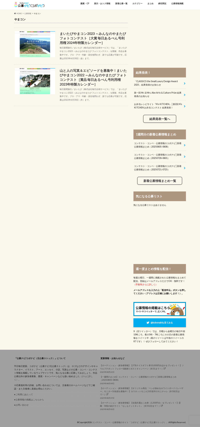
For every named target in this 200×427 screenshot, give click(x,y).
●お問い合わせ (21, 405)
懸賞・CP (84, 3)
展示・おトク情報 (102, 3)
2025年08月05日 (142, 405)
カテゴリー (137, 3)
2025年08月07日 (142, 393)
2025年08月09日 (142, 379)
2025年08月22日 (142, 368)
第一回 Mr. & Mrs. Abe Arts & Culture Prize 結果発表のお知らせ (157, 94)
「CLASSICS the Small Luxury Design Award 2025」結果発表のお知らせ (156, 83)
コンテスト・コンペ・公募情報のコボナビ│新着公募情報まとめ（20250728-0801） (157, 156)
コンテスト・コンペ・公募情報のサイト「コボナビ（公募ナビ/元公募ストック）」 (130, 422)
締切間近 (162, 3)
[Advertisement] (159, 39)
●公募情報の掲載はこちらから (29, 399)
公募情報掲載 (177, 3)
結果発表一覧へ (159, 119)
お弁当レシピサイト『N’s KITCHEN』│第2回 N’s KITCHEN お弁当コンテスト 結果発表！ (158, 106)
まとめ (150, 3)
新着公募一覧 (121, 3)
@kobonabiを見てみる (162, 322)
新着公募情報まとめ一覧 (159, 181)
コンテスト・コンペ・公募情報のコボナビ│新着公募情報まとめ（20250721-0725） (157, 168)
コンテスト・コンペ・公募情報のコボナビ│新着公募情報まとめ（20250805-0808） (157, 145)
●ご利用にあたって (23, 394)
